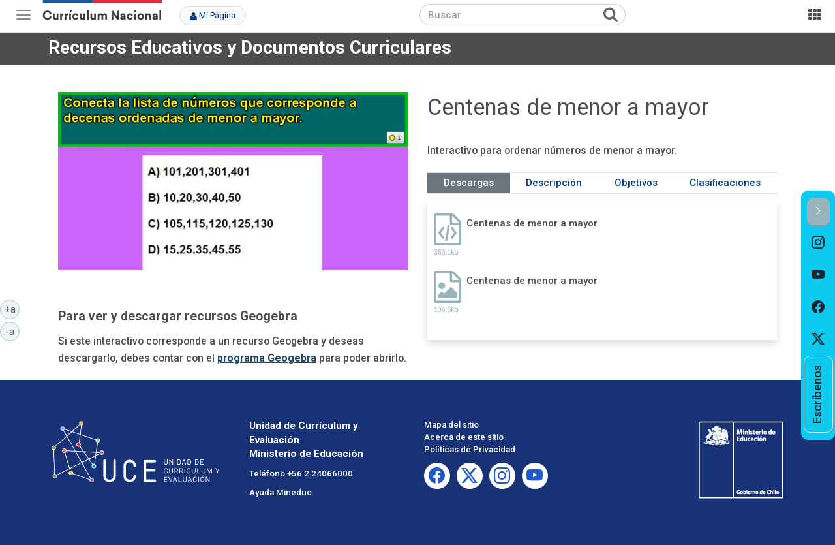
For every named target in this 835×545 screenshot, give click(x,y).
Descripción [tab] (554, 183)
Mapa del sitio (451, 424)
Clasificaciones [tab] (725, 183)
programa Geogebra (266, 358)
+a (12, 308)
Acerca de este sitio (464, 437)
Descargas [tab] (469, 183)
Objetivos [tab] (636, 183)
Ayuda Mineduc (280, 492)
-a (12, 330)
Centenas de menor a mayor (532, 223)
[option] (818, 242)
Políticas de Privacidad (469, 449)
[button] (818, 212)
